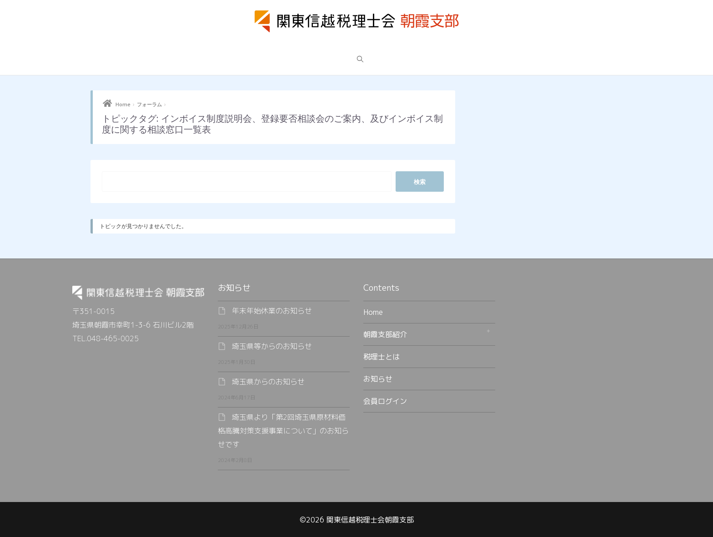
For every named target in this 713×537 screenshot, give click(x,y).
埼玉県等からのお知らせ (272, 346)
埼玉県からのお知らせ (268, 382)
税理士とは (381, 357)
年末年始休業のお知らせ (272, 311)
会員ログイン (385, 401)
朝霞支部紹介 (385, 334)
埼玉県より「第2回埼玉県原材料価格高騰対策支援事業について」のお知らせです (283, 430)
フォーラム (149, 104)
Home (123, 104)
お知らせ (377, 379)
